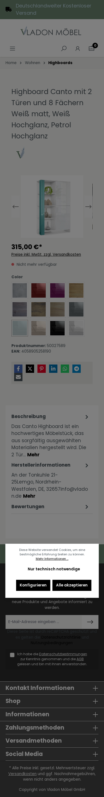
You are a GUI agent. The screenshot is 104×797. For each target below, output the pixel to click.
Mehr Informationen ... (52, 559)
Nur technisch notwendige (54, 569)
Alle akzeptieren (72, 585)
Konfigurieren (33, 585)
